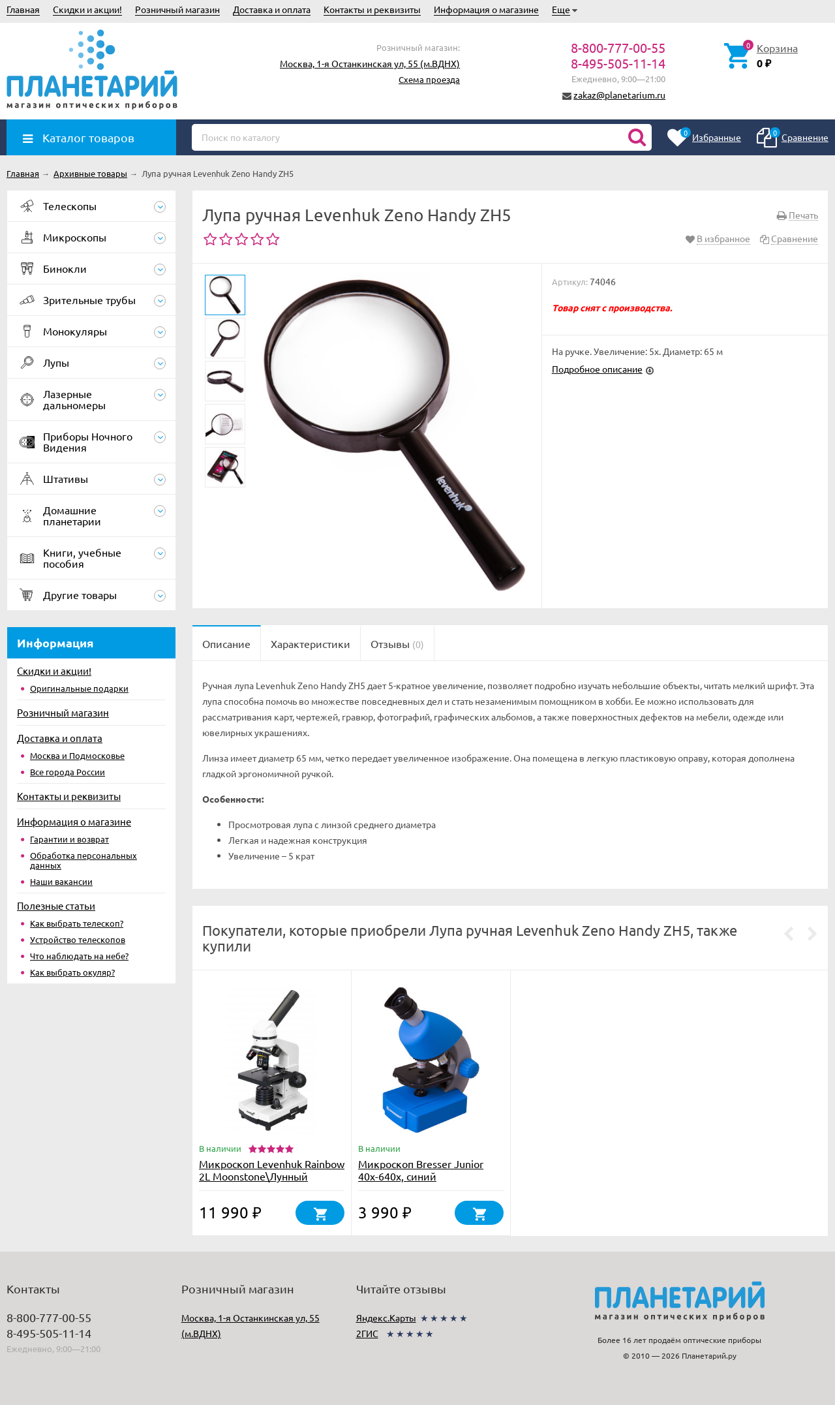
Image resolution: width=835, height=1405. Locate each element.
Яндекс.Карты (386, 1317)
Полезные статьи (56, 905)
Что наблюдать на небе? (79, 955)
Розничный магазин (177, 9)
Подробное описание (597, 369)
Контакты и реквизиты (372, 9)
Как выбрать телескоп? (76, 923)
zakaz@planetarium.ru (619, 94)
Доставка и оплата (272, 9)
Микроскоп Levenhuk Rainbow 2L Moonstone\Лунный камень (271, 1176)
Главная (23, 9)
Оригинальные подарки (79, 688)
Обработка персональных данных (83, 860)
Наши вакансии (61, 881)
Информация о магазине (486, 9)
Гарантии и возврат (69, 838)
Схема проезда (429, 79)
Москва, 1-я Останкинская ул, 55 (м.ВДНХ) (370, 63)
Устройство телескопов (77, 939)
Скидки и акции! (87, 9)
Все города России (67, 771)
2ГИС (367, 1333)
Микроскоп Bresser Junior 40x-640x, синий (420, 1169)
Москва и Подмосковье (77, 755)
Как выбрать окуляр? (72, 972)
